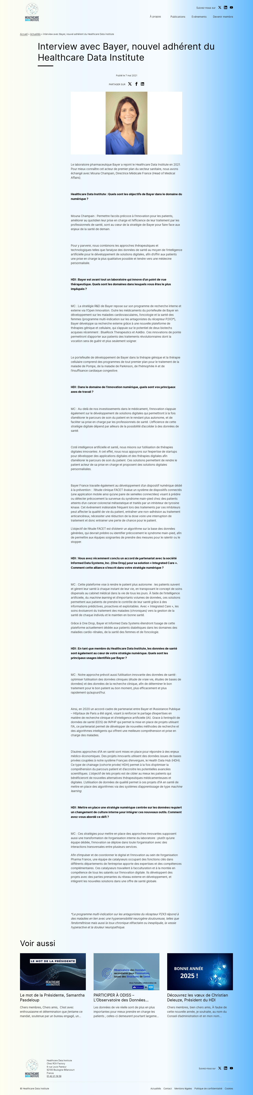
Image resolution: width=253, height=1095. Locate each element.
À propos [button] (155, 16)
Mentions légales (183, 1088)
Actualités (35, 34)
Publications (178, 16)
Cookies (229, 1088)
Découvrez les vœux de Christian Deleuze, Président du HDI (197, 997)
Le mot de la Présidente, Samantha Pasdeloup (52, 997)
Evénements (199, 16)
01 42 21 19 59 (54, 1076)
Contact (167, 1088)
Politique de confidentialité (208, 1088)
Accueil (24, 34)
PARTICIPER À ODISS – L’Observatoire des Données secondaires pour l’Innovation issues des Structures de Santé (122, 998)
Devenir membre (223, 16)
